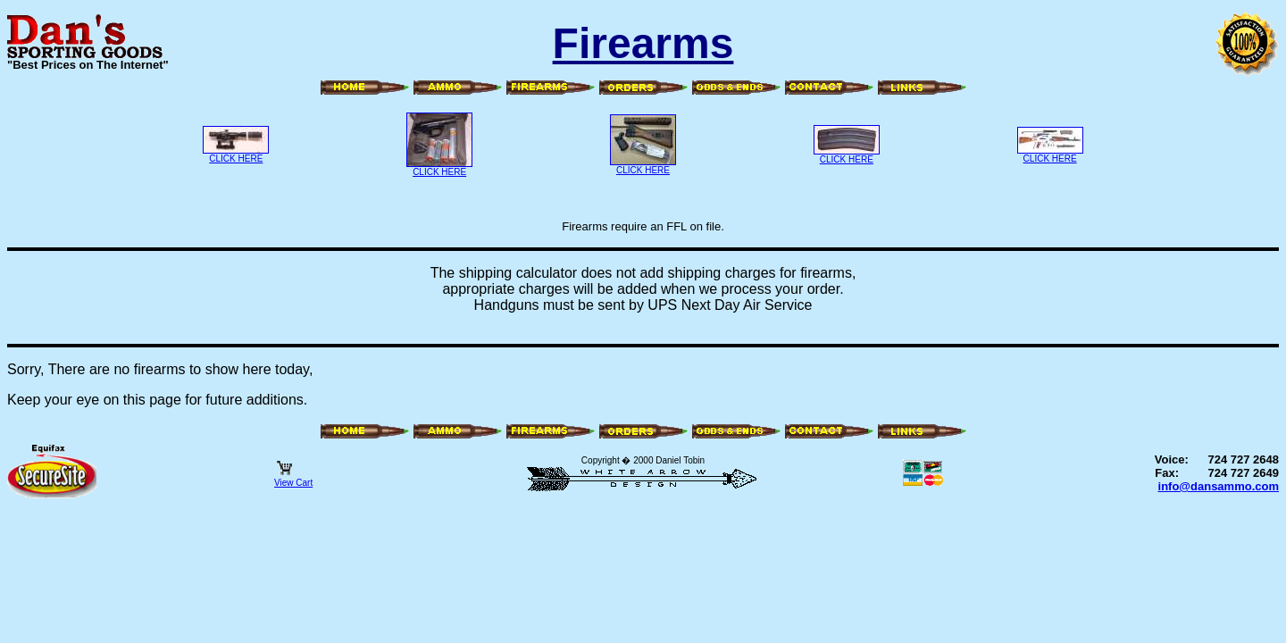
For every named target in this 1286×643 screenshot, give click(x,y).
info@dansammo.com (1218, 486)
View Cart (293, 479)
